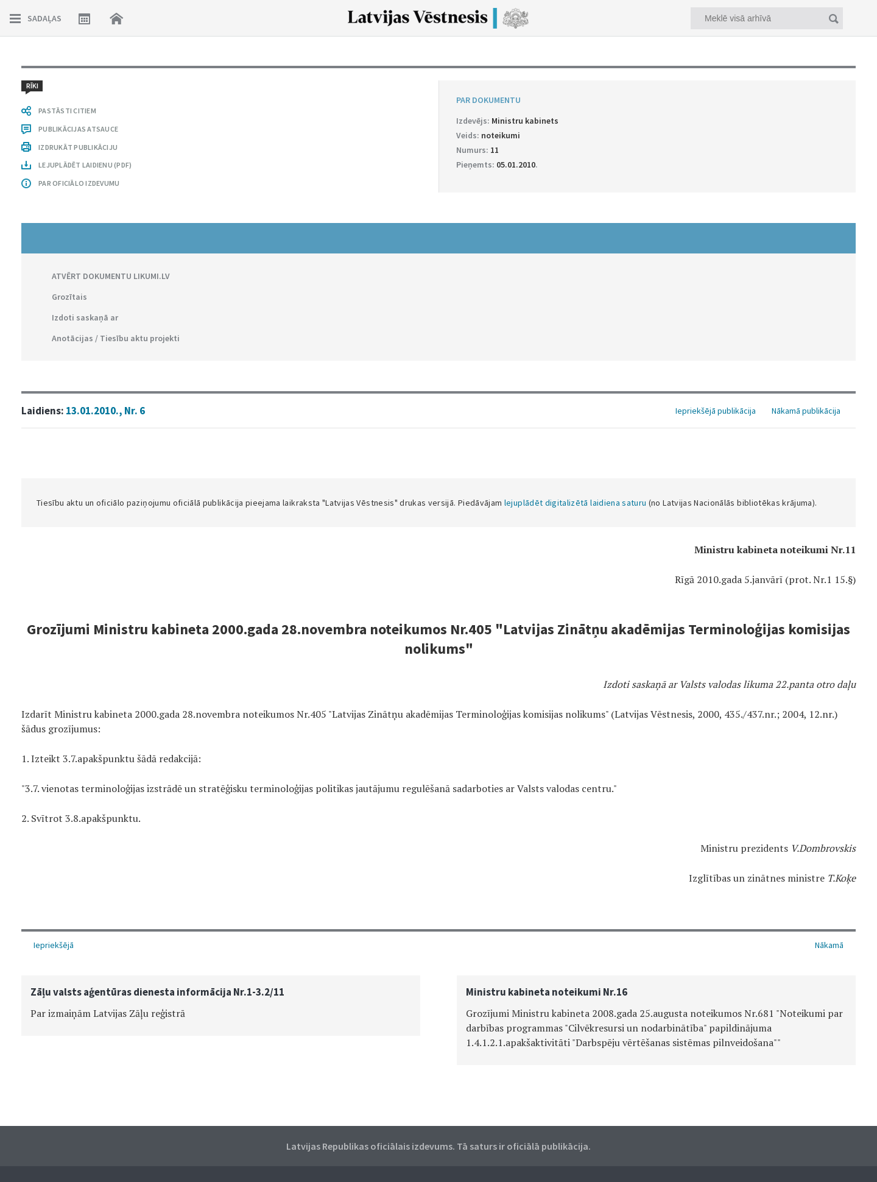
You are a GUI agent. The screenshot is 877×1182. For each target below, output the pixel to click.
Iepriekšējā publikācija (715, 410)
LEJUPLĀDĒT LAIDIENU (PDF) (85, 164)
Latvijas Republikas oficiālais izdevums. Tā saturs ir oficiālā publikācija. (438, 1146)
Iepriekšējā (53, 945)
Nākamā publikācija (806, 410)
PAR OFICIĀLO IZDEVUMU (78, 183)
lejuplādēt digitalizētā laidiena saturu (575, 502)
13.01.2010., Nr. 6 (105, 410)
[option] (220, 1005)
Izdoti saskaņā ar (85, 317)
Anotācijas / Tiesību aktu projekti (116, 338)
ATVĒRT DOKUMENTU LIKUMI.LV (111, 276)
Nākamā (829, 945)
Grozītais (69, 296)
